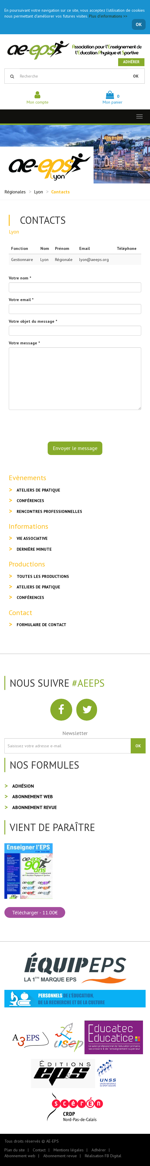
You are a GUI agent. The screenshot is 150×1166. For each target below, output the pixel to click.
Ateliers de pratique (38, 490)
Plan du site (14, 1150)
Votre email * (21, 299)
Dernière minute (34, 549)
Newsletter (75, 733)
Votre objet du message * (33, 321)
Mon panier (113, 99)
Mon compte (38, 99)
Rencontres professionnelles (49, 511)
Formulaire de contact (41, 624)
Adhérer (131, 61)
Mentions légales (69, 1150)
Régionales (15, 192)
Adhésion (23, 786)
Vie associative (32, 538)
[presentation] (53, 425)
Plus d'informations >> (108, 16)
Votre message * (24, 343)
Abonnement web (32, 796)
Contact (39, 1150)
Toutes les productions (43, 576)
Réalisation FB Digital (103, 1155)
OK (139, 24)
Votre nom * (20, 278)
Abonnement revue (34, 807)
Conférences (30, 500)
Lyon (38, 192)
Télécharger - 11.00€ (35, 912)
